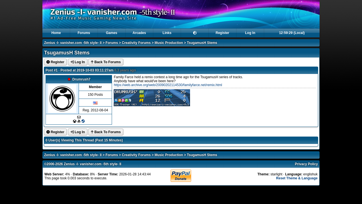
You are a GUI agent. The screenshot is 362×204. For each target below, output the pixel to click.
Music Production (169, 43)
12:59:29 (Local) (292, 33)
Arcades (139, 33)
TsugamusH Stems (202, 43)
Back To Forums (105, 62)
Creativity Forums (136, 43)
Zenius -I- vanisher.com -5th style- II (73, 43)
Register (222, 33)
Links (167, 33)
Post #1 (52, 70)
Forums (83, 33)
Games (111, 33)
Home (56, 33)
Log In (250, 33)
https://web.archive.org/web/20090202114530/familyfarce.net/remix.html (168, 85)
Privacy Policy (306, 164)
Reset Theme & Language (297, 178)
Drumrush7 (81, 79)
